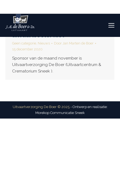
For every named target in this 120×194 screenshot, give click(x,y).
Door (74, 43)
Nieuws (44, 43)
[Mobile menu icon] (111, 25)
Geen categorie (24, 43)
